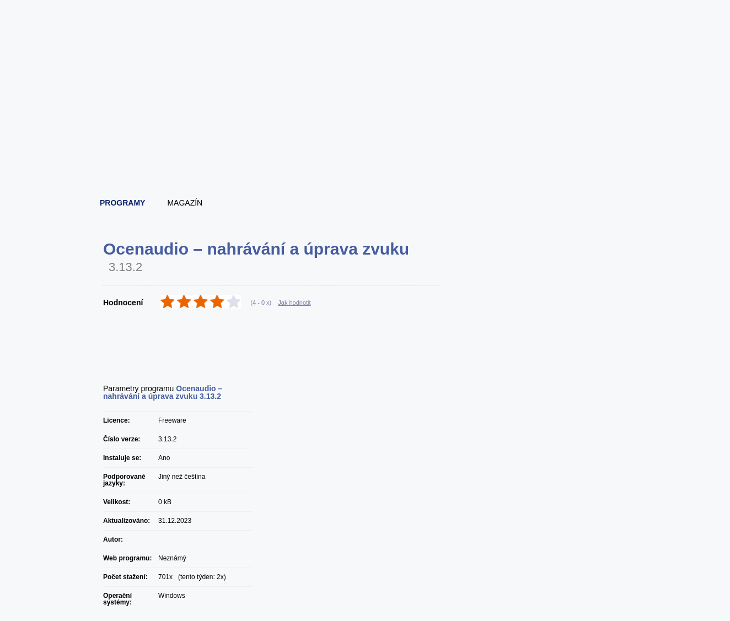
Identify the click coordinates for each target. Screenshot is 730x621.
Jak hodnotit (294, 302)
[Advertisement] (365, 160)
